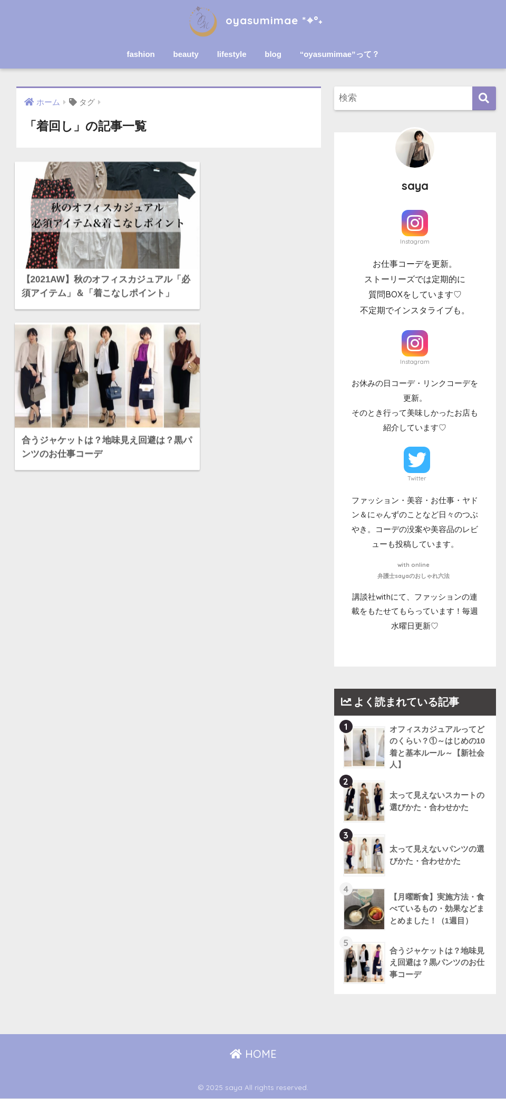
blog (273, 54)
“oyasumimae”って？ (340, 54)
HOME (253, 1054)
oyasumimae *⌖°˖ (253, 20)
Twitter (416, 478)
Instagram (415, 241)
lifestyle (232, 54)
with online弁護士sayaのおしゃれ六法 (413, 570)
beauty (186, 54)
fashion (140, 54)
